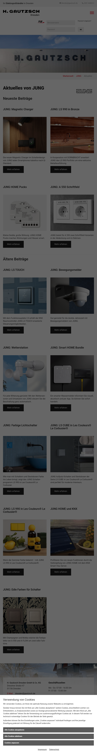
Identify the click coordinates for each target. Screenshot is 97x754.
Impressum (42, 749)
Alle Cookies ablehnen (13, 736)
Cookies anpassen (12, 743)
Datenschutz (54, 749)
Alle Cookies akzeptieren (14, 730)
